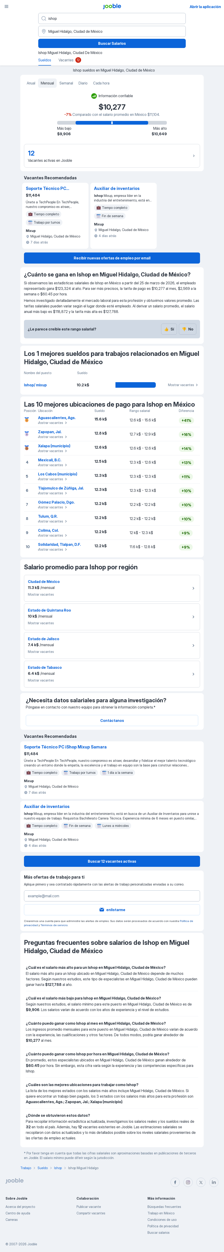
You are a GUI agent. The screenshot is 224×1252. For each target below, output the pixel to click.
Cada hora (101, 83)
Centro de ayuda (18, 1213)
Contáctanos (112, 720)
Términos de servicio (54, 925)
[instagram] (188, 1182)
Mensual (47, 83)
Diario (83, 83)
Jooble (32, 1244)
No (187, 329)
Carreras (12, 1220)
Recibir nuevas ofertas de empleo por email (112, 258)
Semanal (66, 83)
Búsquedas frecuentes (164, 1207)
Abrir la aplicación (205, 6)
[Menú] (6, 6)
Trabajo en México (160, 1213)
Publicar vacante (89, 1207)
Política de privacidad (163, 1226)
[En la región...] (112, 31)
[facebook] (175, 1182)
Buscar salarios (158, 1232)
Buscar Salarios (112, 43)
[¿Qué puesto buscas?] (112, 18)
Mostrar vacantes (183, 385)
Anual (31, 83)
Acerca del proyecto (20, 1207)
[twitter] (201, 1182)
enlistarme (112, 910)
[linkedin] (213, 1182)
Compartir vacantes (91, 1213)
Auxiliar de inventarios (117, 188)
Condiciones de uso (162, 1220)
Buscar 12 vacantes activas (112, 861)
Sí (169, 329)
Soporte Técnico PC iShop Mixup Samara (46, 189)
